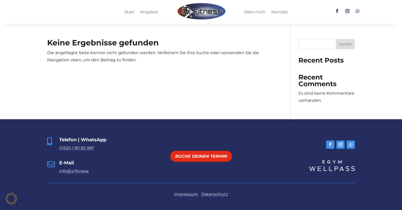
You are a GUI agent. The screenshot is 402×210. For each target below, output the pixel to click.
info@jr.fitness (74, 171)
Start (129, 12)
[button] (11, 198)
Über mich (255, 12)
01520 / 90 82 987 (76, 148)
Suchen (345, 44)
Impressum (186, 194)
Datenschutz (214, 194)
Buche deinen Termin (201, 156)
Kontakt (279, 12)
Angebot (149, 12)
